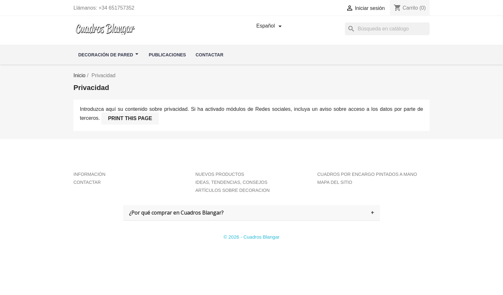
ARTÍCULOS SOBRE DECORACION (232, 190)
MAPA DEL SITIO (334, 182)
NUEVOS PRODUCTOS (219, 174)
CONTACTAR (87, 182)
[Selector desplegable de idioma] (270, 26)
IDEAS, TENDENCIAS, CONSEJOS (231, 182)
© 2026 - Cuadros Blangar (252, 237)
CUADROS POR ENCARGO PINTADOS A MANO (367, 174)
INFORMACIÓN (89, 174)
